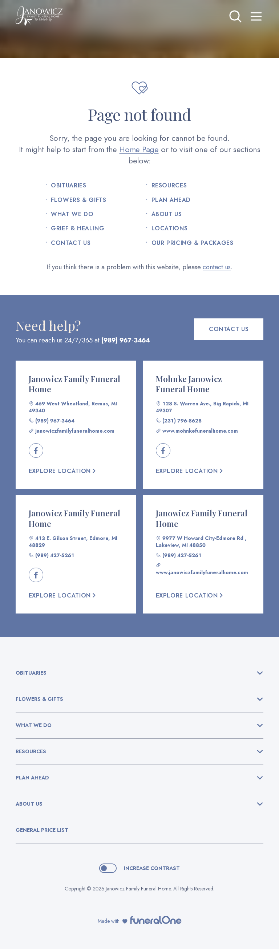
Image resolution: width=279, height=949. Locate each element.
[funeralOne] (156, 920)
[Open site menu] (256, 16)
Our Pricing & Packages (192, 243)
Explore (63, 471)
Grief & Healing (78, 229)
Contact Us (70, 243)
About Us (166, 214)
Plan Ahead (171, 200)
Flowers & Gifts (78, 200)
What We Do (72, 214)
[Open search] (235, 16)
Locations (169, 229)
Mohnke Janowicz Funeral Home (189, 384)
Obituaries (68, 186)
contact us (217, 267)
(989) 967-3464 (125, 340)
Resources (169, 186)
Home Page (138, 149)
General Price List (42, 830)
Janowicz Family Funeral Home (74, 384)
